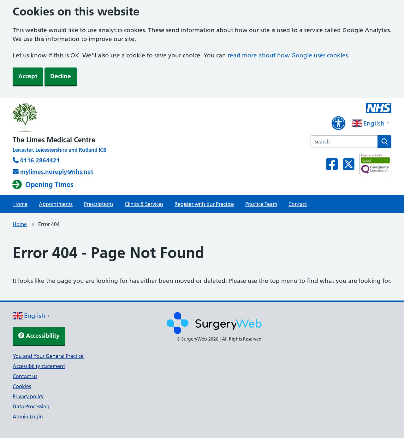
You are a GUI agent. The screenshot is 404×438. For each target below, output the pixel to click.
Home (20, 204)
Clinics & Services (144, 204)
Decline (60, 76)
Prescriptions (98, 204)
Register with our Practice (204, 204)
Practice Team (261, 204)
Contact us (25, 376)
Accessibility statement (39, 366)
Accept (27, 76)
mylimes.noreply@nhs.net (56, 171)
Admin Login (28, 416)
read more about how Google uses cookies (288, 55)
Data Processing (31, 406)
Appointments (56, 204)
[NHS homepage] (59, 118)
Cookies (22, 386)
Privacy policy (28, 396)
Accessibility (39, 335)
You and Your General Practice (48, 356)
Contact (297, 204)
